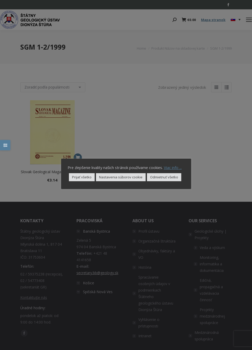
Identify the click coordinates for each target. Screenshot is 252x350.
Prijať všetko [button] (82, 177)
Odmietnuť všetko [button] (164, 177)
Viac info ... (173, 167)
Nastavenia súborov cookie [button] (121, 177)
